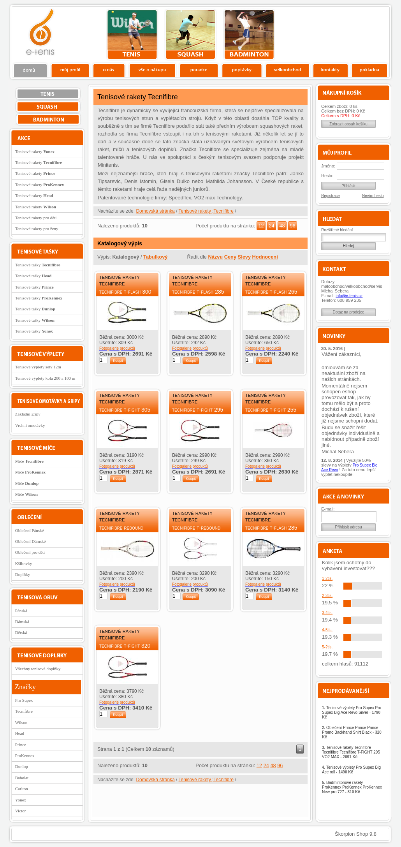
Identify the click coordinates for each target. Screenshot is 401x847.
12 (261, 226)
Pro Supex (24, 700)
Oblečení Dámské (30, 541)
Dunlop (21, 766)
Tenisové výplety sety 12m (38, 367)
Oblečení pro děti (30, 552)
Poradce (199, 69)
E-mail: (327, 509)
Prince (20, 744)
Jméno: (328, 166)
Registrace (330, 196)
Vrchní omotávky (30, 425)
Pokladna (369, 69)
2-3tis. (327, 595)
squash (190, 35)
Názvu (215, 257)
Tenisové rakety (35, 151)
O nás (109, 69)
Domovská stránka (155, 211)
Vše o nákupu (152, 69)
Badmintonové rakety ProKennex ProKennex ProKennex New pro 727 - (352, 787)
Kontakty (330, 69)
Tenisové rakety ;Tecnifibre (206, 211)
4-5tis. (327, 630)
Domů (30, 69)
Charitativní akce (349, 33)
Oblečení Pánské (29, 530)
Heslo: (327, 175)
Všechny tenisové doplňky (38, 668)
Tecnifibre (24, 711)
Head (19, 733)
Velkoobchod (287, 69)
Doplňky (22, 574)
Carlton (21, 788)
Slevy (244, 257)
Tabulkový (155, 257)
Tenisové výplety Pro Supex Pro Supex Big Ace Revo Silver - (351, 712)
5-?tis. (327, 647)
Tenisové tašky (37, 264)
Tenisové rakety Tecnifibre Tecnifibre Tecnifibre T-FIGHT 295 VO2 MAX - (351, 752)
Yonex (20, 800)
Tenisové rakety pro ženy (36, 228)
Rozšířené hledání (337, 230)
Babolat (21, 777)
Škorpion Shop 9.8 (355, 834)
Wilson (21, 722)
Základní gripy (27, 414)
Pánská (21, 610)
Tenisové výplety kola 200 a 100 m (45, 378)
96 (292, 226)
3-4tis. (327, 613)
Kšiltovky (23, 563)
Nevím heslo (373, 196)
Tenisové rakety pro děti (35, 217)
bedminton (249, 35)
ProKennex (25, 755)
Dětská (21, 632)
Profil (70, 69)
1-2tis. (327, 578)
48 (282, 226)
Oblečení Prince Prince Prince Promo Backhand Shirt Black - (352, 732)
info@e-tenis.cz (349, 296)
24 (271, 226)
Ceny (230, 257)
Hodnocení (265, 257)
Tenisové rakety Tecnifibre (119, 280)
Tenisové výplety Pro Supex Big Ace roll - (351, 769)
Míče (29, 461)
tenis (132, 35)
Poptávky (242, 69)
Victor (20, 810)
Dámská (22, 621)
